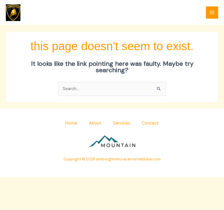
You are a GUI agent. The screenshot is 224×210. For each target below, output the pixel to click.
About (95, 123)
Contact (150, 123)
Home (71, 123)
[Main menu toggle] (212, 12)
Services (121, 123)
